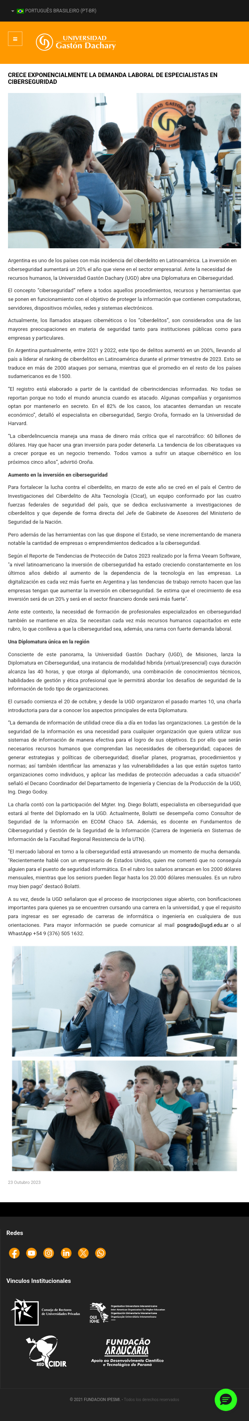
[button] (226, 1400)
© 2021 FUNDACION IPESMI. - (97, 1399)
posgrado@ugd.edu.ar (202, 925)
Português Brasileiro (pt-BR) (54, 11)
